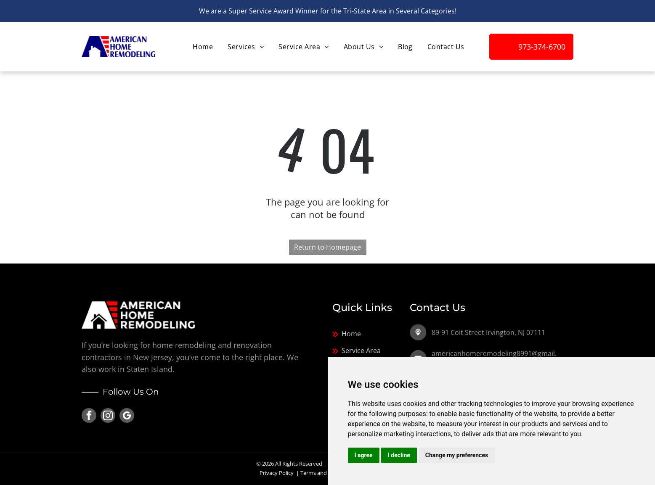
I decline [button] (399, 455)
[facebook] (89, 416)
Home (351, 333)
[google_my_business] (126, 416)
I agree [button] (364, 455)
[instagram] (108, 416)
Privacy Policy (277, 473)
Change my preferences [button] (456, 455)
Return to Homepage (327, 247)
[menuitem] (201, 46)
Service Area (361, 350)
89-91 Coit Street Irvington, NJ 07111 (488, 332)
